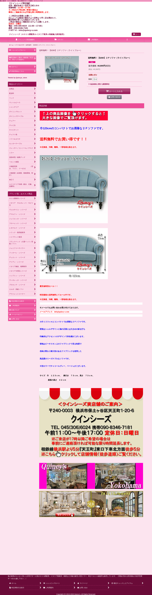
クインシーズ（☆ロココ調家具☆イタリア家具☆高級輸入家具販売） (37, 34)
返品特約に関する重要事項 (99, 84)
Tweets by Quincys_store (17, 78)
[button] (127, 39)
